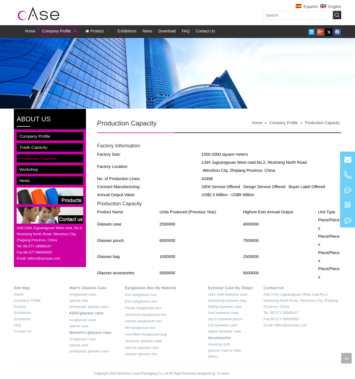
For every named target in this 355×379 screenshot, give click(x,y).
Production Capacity (38, 158)
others (213, 356)
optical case (78, 300)
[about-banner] (177, 73)
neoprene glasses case (143, 341)
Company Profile (34, 136)
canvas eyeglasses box (143, 321)
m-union (223, 373)
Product (20, 306)
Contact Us (23, 331)
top (346, 358)
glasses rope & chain (225, 350)
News (24, 180)
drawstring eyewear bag (227, 300)
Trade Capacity (33, 147)
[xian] (219, 132)
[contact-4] (273, 331)
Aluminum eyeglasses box (146, 315)
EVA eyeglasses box (141, 301)
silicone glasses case (142, 347)
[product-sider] (50, 196)
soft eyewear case (222, 325)
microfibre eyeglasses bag (146, 334)
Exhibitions (22, 313)
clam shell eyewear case (227, 294)
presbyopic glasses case (89, 306)
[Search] (298, 15)
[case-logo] (39, 12)
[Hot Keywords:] (337, 15)
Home (19, 294)
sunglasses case (82, 294)
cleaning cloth (219, 344)
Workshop (28, 169)
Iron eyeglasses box (141, 295)
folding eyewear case (225, 306)
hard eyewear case (223, 313)
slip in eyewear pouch (225, 319)
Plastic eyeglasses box (143, 308)
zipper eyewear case (224, 331)
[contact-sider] (50, 215)
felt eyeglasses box (140, 328)
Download (22, 319)
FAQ (17, 325)
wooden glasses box (141, 354)
